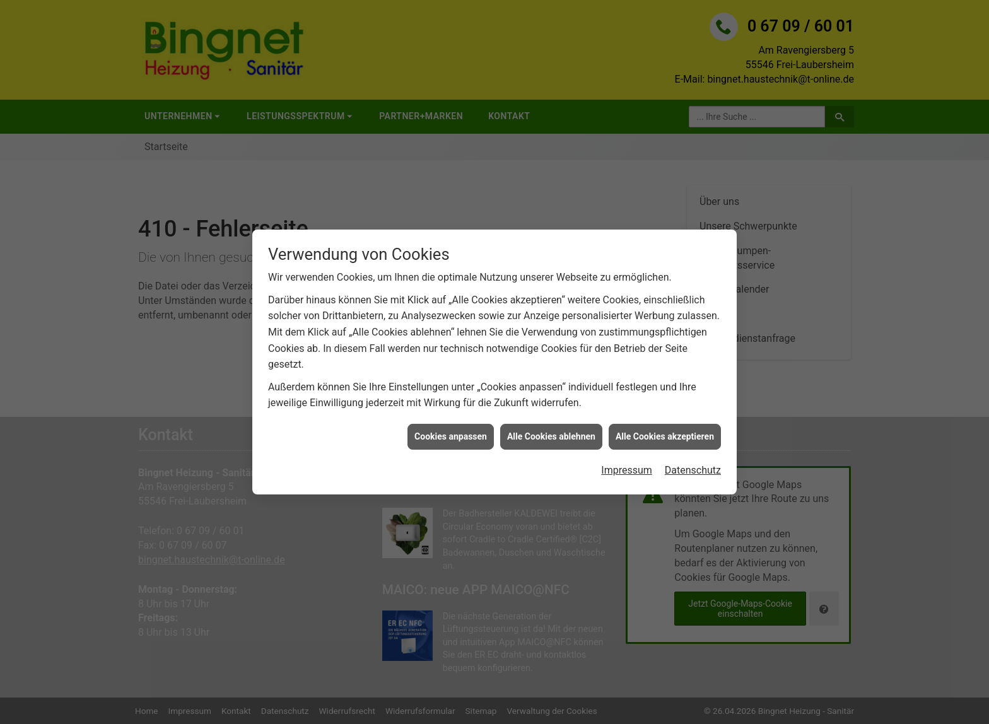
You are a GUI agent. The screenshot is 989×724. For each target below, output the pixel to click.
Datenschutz (693, 463)
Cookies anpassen (450, 429)
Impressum (626, 463)
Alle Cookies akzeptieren (665, 429)
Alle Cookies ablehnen (551, 429)
